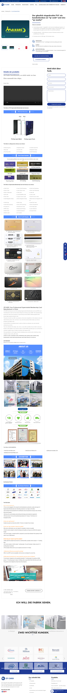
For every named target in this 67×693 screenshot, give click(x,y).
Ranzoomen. (25, 4)
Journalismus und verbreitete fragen (49, 4)
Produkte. (18, 4)
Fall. (36, 4)
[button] (28, 29)
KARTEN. (32, 4)
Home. (12, 4)
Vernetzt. (63, 4)
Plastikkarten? (16, 11)
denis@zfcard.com (54, 1)
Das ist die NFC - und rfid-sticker (58, 685)
